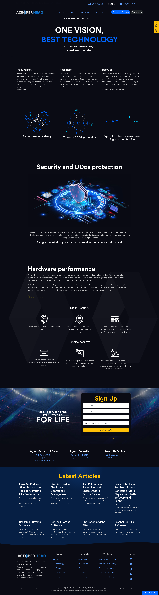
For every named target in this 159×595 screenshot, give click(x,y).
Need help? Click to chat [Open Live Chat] (99, 438)
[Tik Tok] (131, 569)
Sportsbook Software (107, 568)
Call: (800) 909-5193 (96, 4)
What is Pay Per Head (107, 559)
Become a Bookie (107, 577)
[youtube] (131, 564)
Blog (59, 577)
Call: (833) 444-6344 (79, 455)
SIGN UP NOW (106, 430)
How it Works (83, 12)
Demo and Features (59, 559)
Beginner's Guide (83, 559)
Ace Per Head (67, 587)
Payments (71, 12)
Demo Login (137, 12)
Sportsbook (83, 568)
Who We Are (60, 572)
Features (61, 12)
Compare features (36, 297)
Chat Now (112, 4)
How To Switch (83, 563)
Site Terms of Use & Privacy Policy (86, 587)
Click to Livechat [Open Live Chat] (114, 458)
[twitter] (131, 578)
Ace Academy (97, 12)
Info (107, 12)
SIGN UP (156, 27)
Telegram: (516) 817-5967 (44, 458)
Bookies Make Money (107, 563)
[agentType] (106, 423)
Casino (83, 572)
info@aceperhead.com (115, 455)
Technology (59, 563)
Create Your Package (121, 12)
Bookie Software (107, 572)
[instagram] (131, 559)
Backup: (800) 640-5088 (113, 438)
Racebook (84, 577)
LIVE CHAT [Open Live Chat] (150, 593)
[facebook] (131, 573)
